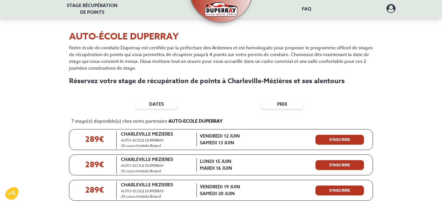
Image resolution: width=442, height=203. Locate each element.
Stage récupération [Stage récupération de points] (92, 9)
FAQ (306, 9)
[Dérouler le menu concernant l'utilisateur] (390, 10)
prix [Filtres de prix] (282, 104)
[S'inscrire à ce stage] (339, 140)
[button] (221, 6)
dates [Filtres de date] (156, 104)
